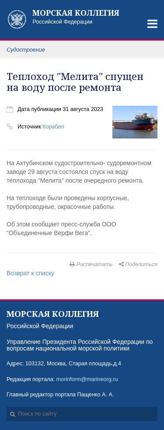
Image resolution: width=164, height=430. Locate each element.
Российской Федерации (80, 17)
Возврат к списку (30, 273)
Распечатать (91, 264)
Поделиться (138, 264)
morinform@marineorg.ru (87, 379)
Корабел (53, 127)
